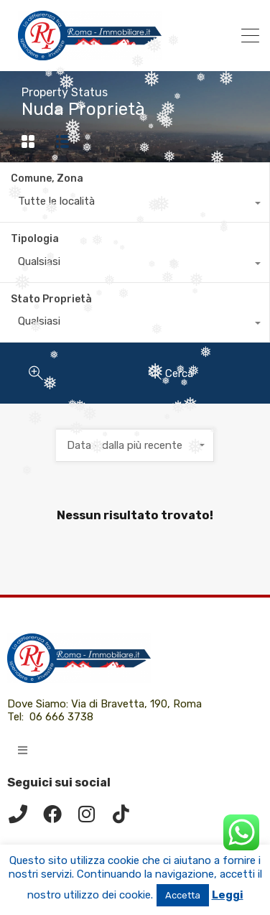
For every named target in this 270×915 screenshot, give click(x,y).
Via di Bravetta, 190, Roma (138, 703)
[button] (22, 750)
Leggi (227, 894)
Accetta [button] (182, 895)
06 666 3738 (61, 716)
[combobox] (134, 204)
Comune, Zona (47, 178)
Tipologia (35, 239)
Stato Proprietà (51, 299)
